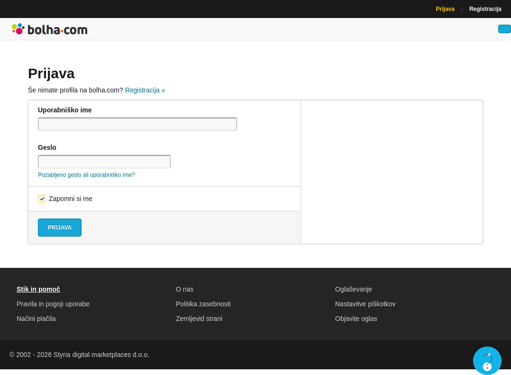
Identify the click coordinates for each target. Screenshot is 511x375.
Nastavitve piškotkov (365, 309)
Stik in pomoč (38, 295)
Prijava (445, 9)
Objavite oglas (356, 324)
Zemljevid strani (199, 324)
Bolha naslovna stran (50, 32)
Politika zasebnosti (203, 309)
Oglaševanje (353, 295)
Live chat (487, 361)
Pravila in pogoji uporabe (53, 309)
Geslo (47, 153)
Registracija (485, 9)
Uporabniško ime (65, 115)
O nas (184, 295)
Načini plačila (36, 324)
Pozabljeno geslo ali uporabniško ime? (86, 180)
